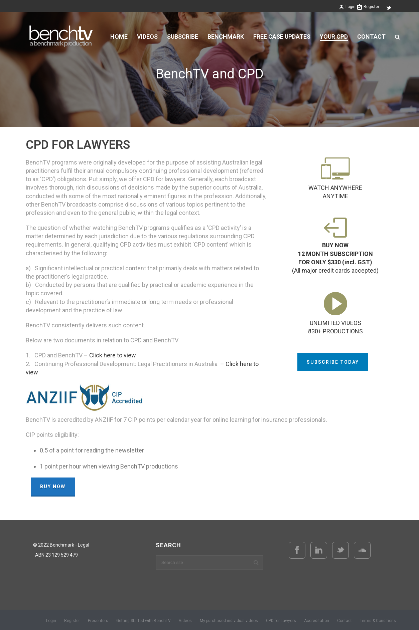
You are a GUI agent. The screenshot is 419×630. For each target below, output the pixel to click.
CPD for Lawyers (281, 620)
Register (368, 6)
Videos (185, 620)
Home (119, 36)
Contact (371, 36)
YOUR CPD (334, 36)
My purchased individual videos (229, 620)
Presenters (98, 620)
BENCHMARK (225, 36)
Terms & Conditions (378, 620)
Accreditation (316, 620)
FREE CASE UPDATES (281, 36)
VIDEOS (147, 36)
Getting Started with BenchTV (143, 620)
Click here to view (112, 355)
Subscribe (182, 36)
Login (347, 6)
